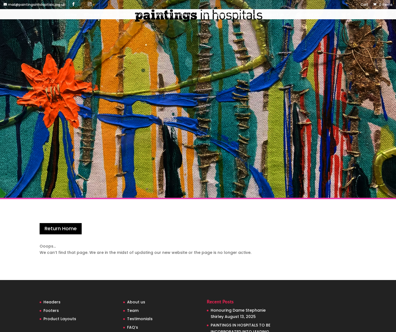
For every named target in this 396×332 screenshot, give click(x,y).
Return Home (61, 228)
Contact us (307, 15)
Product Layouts (59, 319)
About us (136, 302)
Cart (364, 5)
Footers (51, 310)
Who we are (96, 15)
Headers (52, 302)
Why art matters (172, 15)
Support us (273, 15)
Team (133, 310)
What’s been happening (226, 15)
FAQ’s (132, 327)
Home (71, 15)
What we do (132, 15)
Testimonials (140, 319)
